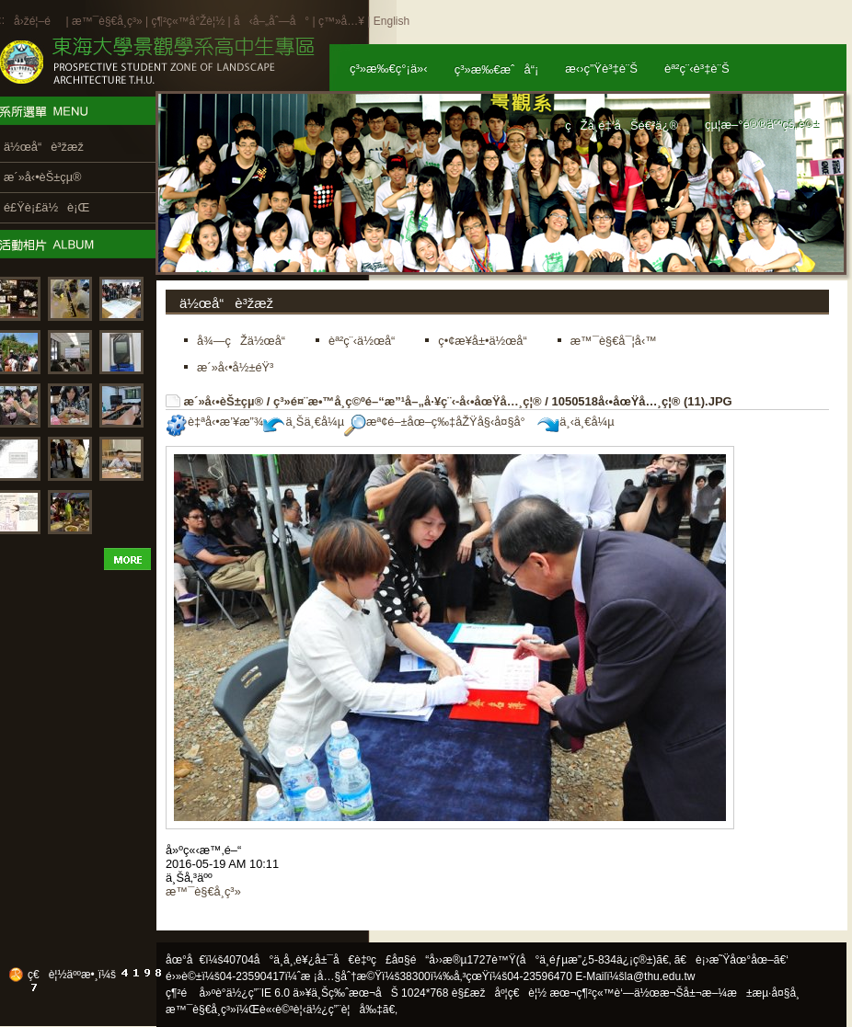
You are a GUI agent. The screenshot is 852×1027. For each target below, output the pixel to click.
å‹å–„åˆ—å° (271, 21)
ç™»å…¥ (341, 21)
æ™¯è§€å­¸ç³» (108, 21)
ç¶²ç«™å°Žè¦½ (188, 21)
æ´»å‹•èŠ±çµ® (224, 401)
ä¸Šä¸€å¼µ (303, 421)
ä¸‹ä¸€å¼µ (575, 421)
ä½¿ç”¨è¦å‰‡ (344, 1009)
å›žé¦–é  (38, 21)
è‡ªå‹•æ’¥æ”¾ (214, 421)
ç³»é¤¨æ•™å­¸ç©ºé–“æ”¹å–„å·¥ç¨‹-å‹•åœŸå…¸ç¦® (407, 401)
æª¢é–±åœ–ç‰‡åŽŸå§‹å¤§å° (439, 421)
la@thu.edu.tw (660, 976)
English (391, 21)
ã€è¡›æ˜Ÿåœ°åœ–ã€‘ (731, 959)
